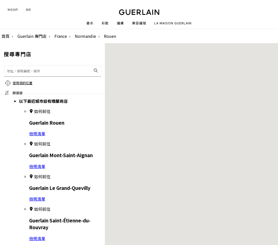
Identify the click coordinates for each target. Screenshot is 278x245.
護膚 (120, 23)
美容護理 (139, 23)
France (60, 36)
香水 (90, 23)
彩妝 (105, 23)
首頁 (6, 36)
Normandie (85, 36)
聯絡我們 (13, 9)
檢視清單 (37, 133)
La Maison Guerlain (173, 23)
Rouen (110, 36)
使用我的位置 (22, 82)
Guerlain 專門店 (32, 36)
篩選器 (18, 92)
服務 (28, 9)
